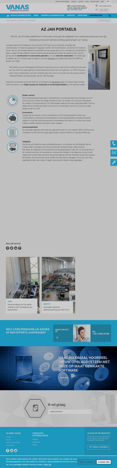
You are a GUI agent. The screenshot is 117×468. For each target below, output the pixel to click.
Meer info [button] (47, 464)
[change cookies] (86, 462)
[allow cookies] (104, 462)
